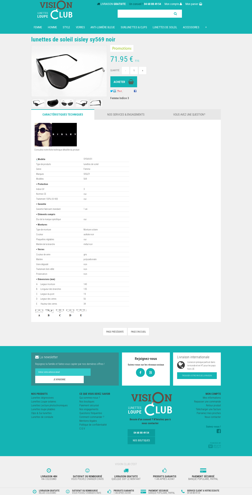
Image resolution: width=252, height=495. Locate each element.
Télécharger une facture (208, 409)
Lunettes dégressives (42, 397)
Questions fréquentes (90, 413)
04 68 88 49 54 (152, 4)
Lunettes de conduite (42, 417)
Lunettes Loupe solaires (43, 401)
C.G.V (82, 428)
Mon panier (193, 4)
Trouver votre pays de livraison (197, 376)
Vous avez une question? (189, 114)
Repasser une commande (207, 401)
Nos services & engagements (125, 114)
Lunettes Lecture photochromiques (49, 405)
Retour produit (213, 405)
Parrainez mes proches (209, 413)
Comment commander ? (91, 417)
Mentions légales (88, 420)
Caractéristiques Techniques (62, 114)
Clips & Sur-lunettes (41, 413)
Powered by (214, 445)
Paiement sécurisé (89, 405)
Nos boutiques (86, 401)
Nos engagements (88, 409)
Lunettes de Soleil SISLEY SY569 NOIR (76, 39)
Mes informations (212, 397)
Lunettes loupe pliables (43, 409)
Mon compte (173, 4)
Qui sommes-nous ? (89, 397)
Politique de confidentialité (93, 424)
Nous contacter (213, 417)
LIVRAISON (113, 4)
